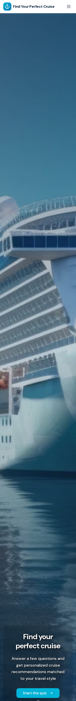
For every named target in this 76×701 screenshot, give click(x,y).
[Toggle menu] (69, 6)
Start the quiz (38, 693)
